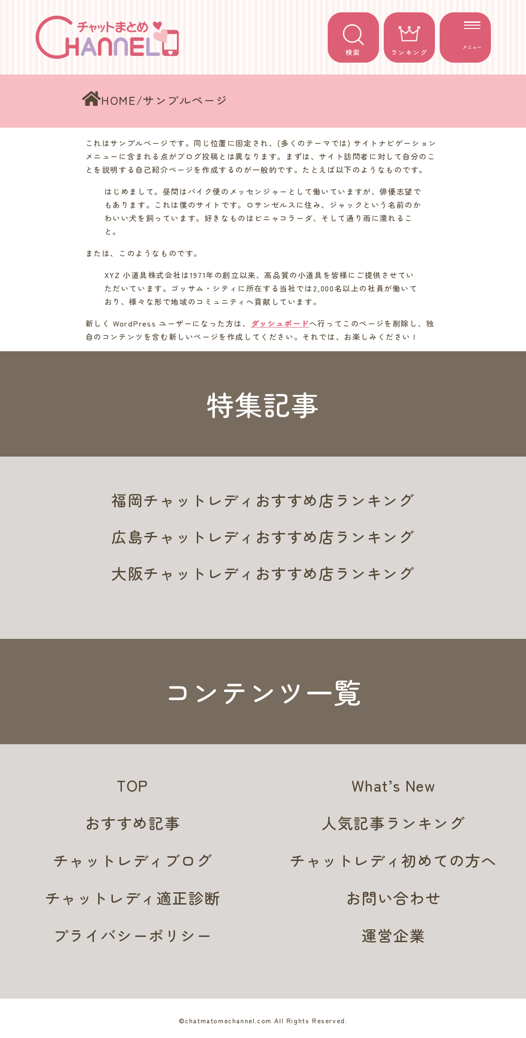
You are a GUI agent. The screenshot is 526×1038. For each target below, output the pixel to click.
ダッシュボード (280, 323)
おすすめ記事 (133, 822)
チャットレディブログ (132, 860)
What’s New (393, 785)
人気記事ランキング (393, 822)
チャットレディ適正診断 (133, 897)
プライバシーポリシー (132, 935)
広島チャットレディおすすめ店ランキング (262, 536)
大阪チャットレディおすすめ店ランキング (262, 572)
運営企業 (393, 935)
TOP (132, 785)
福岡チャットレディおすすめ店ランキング (262, 499)
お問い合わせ (394, 897)
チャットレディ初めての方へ (393, 860)
